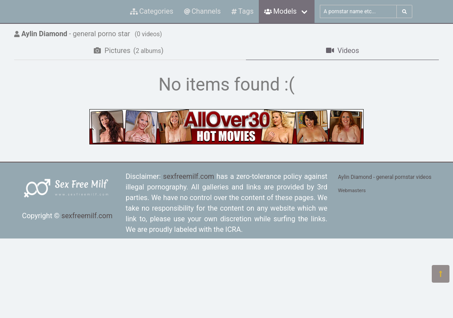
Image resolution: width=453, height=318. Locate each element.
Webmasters (352, 190)
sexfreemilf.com (87, 216)
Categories (151, 11)
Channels (202, 11)
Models (280, 11)
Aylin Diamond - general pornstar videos (384, 177)
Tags (242, 11)
